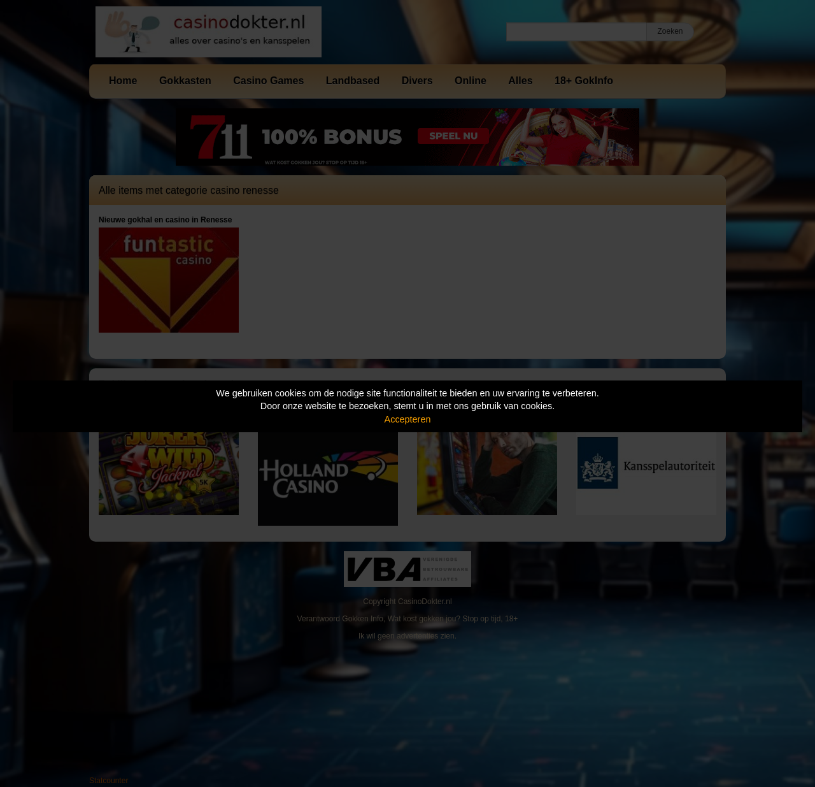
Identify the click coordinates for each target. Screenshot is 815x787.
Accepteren (408, 419)
